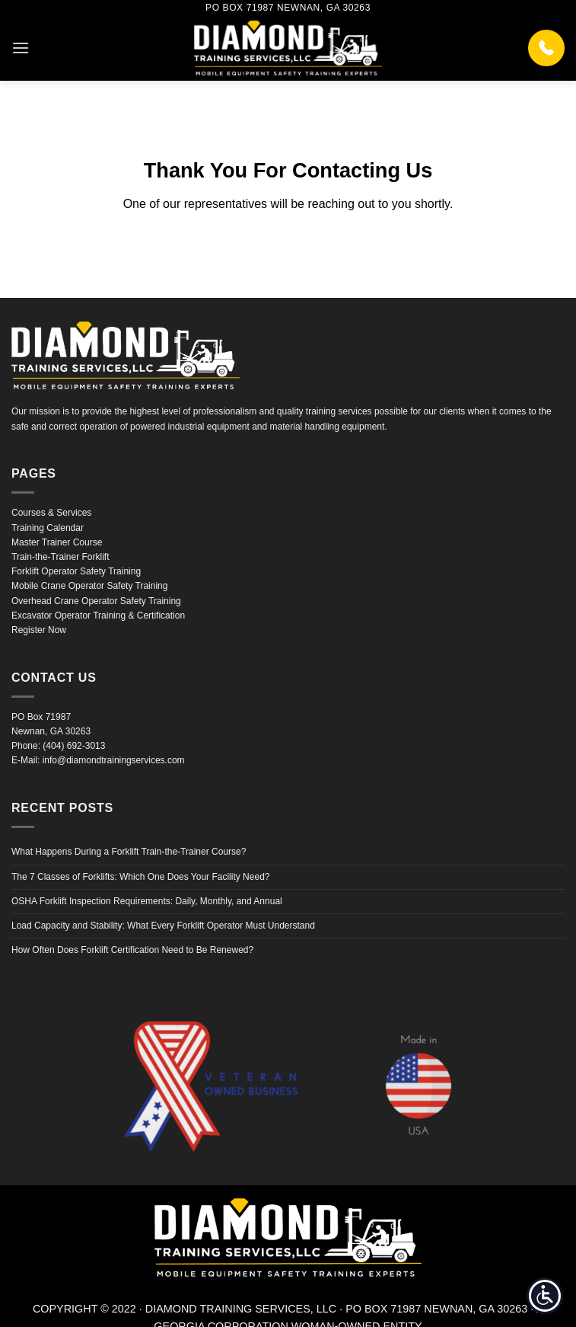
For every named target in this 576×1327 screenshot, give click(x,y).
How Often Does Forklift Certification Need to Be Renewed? (132, 950)
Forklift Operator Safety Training (76, 571)
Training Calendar (47, 528)
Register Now (38, 630)
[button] (20, 47)
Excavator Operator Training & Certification (98, 615)
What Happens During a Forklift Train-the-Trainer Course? (128, 851)
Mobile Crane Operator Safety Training (89, 585)
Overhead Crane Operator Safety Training (96, 601)
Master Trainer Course (56, 542)
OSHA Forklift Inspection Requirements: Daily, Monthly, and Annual (146, 901)
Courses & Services (51, 512)
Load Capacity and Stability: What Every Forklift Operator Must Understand (163, 925)
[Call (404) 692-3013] (546, 48)
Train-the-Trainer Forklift (60, 557)
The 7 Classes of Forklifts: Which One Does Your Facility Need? (140, 876)
